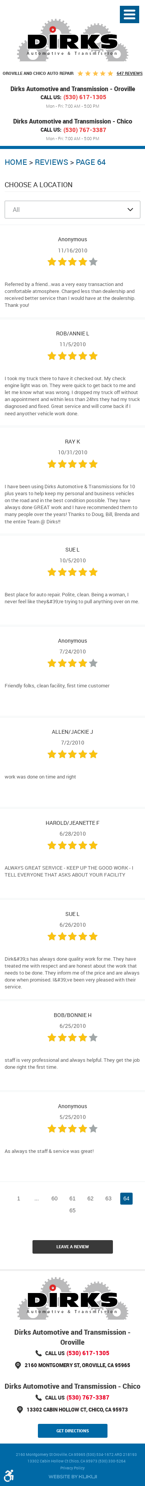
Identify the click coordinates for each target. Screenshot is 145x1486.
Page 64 (91, 162)
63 (108, 1198)
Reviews (51, 162)
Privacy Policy (72, 1468)
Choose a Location (39, 184)
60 (54, 1198)
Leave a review (72, 1246)
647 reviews (130, 73)
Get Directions (72, 1431)
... (36, 1198)
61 (73, 1198)
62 (90, 1198)
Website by (72, 1476)
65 (73, 1210)
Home (16, 162)
